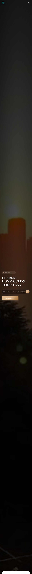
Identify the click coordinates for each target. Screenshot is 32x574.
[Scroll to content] (16, 569)
